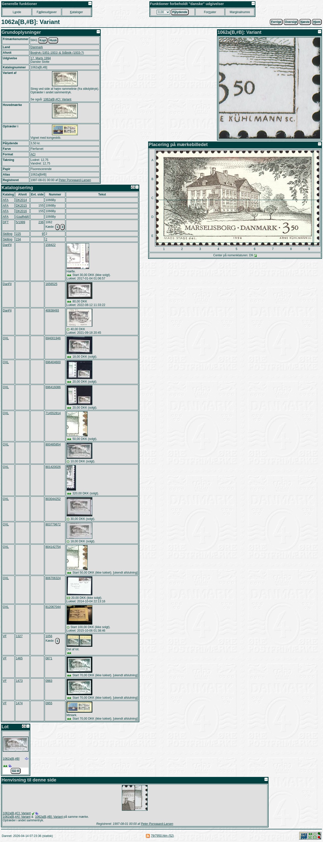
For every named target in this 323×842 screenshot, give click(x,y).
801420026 (53, 467)
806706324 (53, 578)
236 (40, 222)
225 (18, 234)
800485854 (53, 444)
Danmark (37, 47)
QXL (6, 338)
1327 (19, 636)
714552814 (53, 413)
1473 (19, 681)
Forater (210, 12)
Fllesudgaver (47, 12)
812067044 (53, 607)
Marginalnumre (240, 12)
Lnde (17, 12)
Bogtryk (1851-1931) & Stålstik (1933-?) (57, 52)
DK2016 (21, 211)
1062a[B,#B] (11, 759)
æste (305, 22)
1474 (19, 703)
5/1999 (20, 222)
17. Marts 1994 (41, 58)
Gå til (15, 771)
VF (5, 636)
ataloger (76, 12)
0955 (48, 703)
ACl (33, 154)
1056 (48, 636)
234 (18, 239)
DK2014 (21, 200)
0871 (48, 658)
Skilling (7, 234)
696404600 (53, 362)
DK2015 (21, 205)
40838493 (52, 310)
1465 (19, 658)
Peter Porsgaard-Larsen (75, 180)
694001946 (53, 338)
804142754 (53, 547)
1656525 (51, 284)
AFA (6, 200)
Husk (53, 40)
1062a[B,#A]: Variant (17, 817)
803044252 (53, 499)
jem (316, 22)
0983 (48, 681)
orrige (276, 22)
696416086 (53, 387)
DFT (6, 222)
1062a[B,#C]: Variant (57, 99)
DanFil (7, 245)
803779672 (53, 524)
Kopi (42, 40)
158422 (50, 245)
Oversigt (291, 22)
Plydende (179, 12)
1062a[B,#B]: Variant (49, 817)
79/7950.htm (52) (162, 835)
